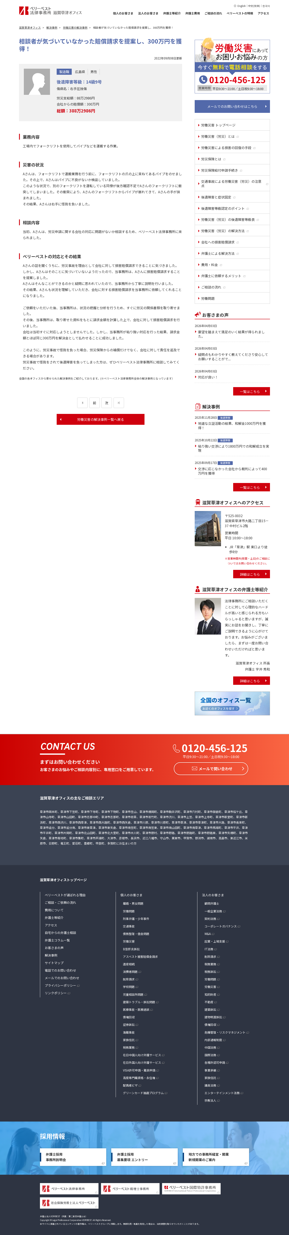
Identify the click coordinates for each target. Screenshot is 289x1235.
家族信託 (129, 1039)
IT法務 (209, 948)
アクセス (263, 13)
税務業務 (129, 1046)
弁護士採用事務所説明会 (56, 1156)
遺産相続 (129, 963)
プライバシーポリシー (60, 984)
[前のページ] (82, 403)
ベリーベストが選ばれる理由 (65, 894)
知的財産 (210, 993)
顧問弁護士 (212, 902)
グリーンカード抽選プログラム (143, 1092)
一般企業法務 (213, 910)
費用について (54, 909)
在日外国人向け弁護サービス (142, 1061)
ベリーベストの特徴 (240, 13)
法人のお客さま (148, 13)
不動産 (209, 1001)
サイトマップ (54, 961)
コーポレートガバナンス (221, 925)
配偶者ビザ (130, 1084)
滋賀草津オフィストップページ (63, 878)
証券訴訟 (129, 1023)
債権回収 (129, 1016)
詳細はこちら (250, 574)
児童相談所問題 (133, 993)
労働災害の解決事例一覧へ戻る (100, 419)
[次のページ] (119, 403)
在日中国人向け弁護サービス (142, 1054)
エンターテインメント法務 (222, 1092)
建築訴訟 (210, 1008)
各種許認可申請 (215, 1061)
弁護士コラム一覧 (57, 939)
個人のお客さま (123, 13)
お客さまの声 (54, 946)
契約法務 (210, 917)
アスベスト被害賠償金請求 (140, 955)
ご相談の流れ (213, 13)
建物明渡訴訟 (213, 1016)
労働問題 (129, 910)
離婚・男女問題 (133, 902)
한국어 (266, 6)
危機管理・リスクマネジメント (225, 1031)
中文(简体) (254, 6)
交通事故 (129, 925)
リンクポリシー (56, 992)
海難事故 (129, 1031)
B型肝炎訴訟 (131, 948)
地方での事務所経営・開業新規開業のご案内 (209, 1156)
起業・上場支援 (215, 940)
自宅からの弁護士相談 (60, 931)
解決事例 (51, 954)
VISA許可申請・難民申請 (139, 1069)
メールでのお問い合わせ (62, 977)
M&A (208, 933)
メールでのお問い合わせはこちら (232, 106)
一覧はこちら (250, 391)
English (242, 6)
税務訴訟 (210, 970)
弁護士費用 (192, 13)
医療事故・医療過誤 (136, 1008)
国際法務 (210, 1054)
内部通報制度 (213, 1039)
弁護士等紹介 (172, 13)
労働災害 (129, 940)
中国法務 (210, 1046)
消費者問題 (130, 970)
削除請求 (129, 978)
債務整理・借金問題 (136, 933)
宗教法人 (210, 1099)
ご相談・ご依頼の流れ (60, 901)
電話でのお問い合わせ (60, 969)
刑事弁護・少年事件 (136, 917)
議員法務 (210, 1084)
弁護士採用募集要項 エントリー (132, 1156)
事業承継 (210, 1069)
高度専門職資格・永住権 (139, 1076)
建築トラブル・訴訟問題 (139, 1001)
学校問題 (129, 986)
